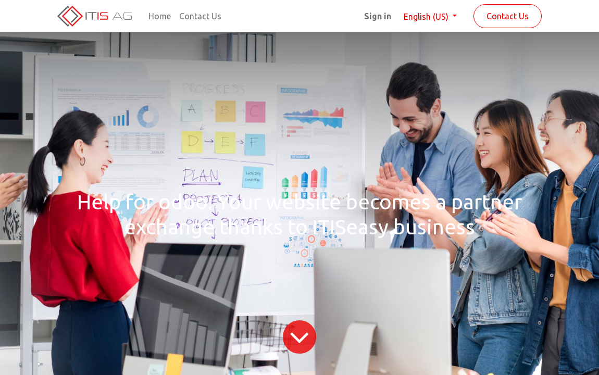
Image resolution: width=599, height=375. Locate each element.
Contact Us (507, 16)
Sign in (377, 16)
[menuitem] (159, 16)
